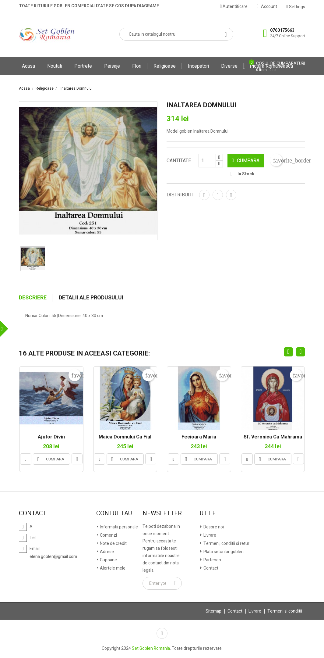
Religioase (164, 66)
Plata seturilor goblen (223, 551)
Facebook (162, 633)
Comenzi (108, 535)
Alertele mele (112, 568)
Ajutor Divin (51, 437)
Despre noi (213, 527)
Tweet (218, 195)
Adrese (106, 551)
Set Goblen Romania (151, 648)
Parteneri (211, 559)
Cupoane (108, 559)
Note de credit (113, 543)
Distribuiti (204, 195)
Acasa (28, 66)
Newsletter (162, 513)
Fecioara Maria (198, 437)
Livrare (209, 535)
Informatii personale (118, 527)
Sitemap (213, 611)
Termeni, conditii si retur (225, 543)
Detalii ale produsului (91, 298)
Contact (210, 568)
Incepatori (198, 66)
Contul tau (114, 513)
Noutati (54, 66)
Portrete (83, 66)
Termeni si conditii (284, 611)
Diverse (229, 66)
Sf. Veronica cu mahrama (273, 437)
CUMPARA (245, 160)
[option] (33, 258)
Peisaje (112, 66)
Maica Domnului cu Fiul (125, 437)
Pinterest (231, 195)
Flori (136, 66)
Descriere (33, 298)
